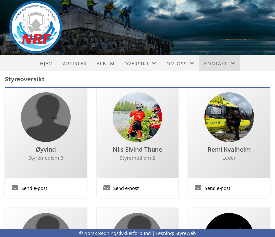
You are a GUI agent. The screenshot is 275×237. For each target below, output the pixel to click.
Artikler (74, 63)
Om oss (180, 63)
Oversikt (140, 63)
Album (106, 63)
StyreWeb (185, 233)
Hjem (46, 63)
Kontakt (219, 63)
